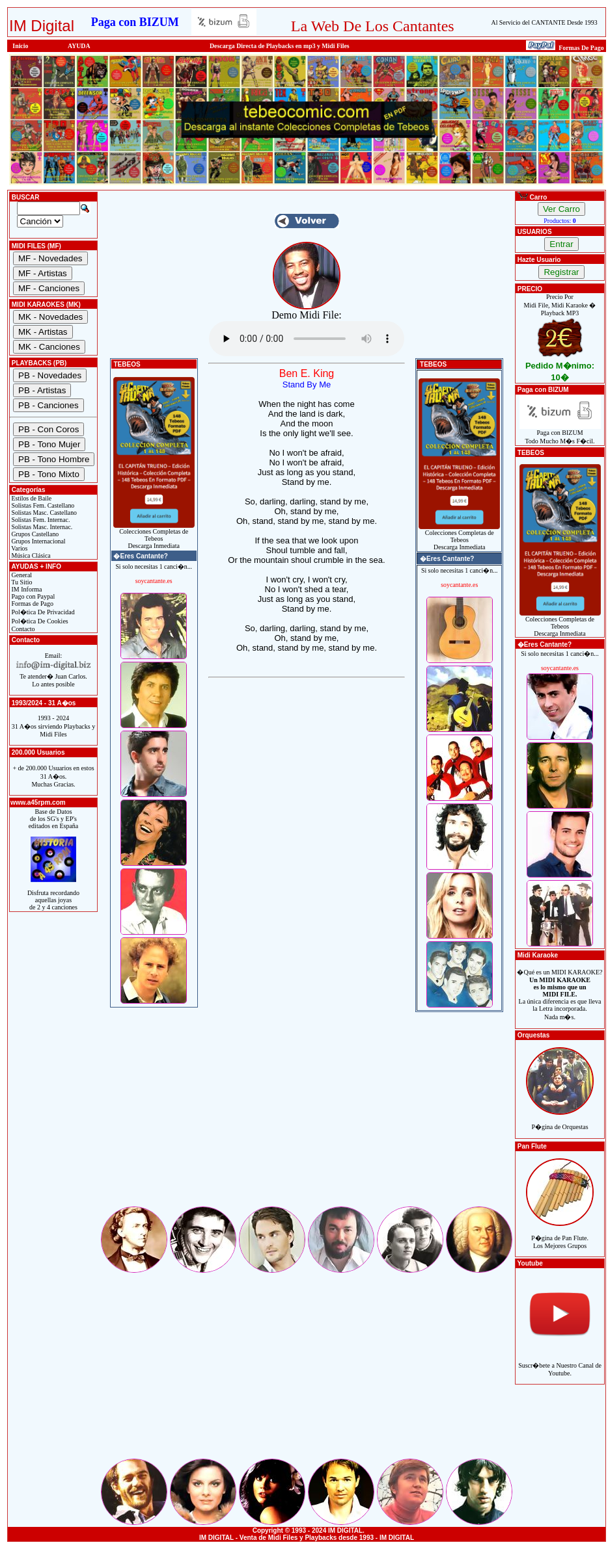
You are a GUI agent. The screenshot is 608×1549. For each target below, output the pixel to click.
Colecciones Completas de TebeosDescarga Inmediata (154, 535)
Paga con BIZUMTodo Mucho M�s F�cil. (560, 434)
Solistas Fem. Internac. (40, 519)
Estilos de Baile (30, 498)
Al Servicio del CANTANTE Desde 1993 (544, 22)
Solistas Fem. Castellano (42, 505)
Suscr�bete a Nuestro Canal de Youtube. (559, 1362)
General (21, 575)
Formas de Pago (31, 603)
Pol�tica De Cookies (39, 621)
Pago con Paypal (32, 596)
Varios (18, 548)
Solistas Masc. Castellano (43, 512)
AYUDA (79, 45)
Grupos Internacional (38, 541)
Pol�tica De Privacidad (42, 612)
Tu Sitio (21, 582)
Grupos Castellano (34, 534)
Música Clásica (30, 555)
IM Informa (26, 589)
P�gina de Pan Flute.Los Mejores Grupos (560, 1234)
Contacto (22, 628)
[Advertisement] (306, 1113)
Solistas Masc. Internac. (41, 526)
